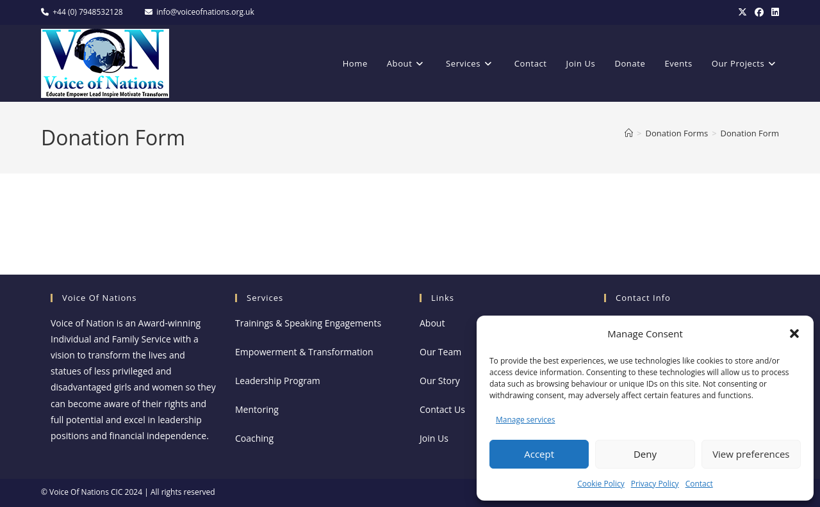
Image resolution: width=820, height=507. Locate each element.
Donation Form (750, 133)
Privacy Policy (655, 483)
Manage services (525, 419)
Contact (699, 483)
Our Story (440, 380)
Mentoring (257, 409)
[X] (742, 12)
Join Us (434, 438)
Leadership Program (277, 380)
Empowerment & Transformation (304, 352)
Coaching (254, 438)
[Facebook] (759, 12)
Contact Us (442, 409)
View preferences (750, 453)
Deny (645, 453)
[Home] (629, 133)
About (432, 323)
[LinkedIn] (773, 12)
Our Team (440, 352)
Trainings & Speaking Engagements (308, 323)
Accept (539, 453)
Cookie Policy (600, 483)
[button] (794, 333)
